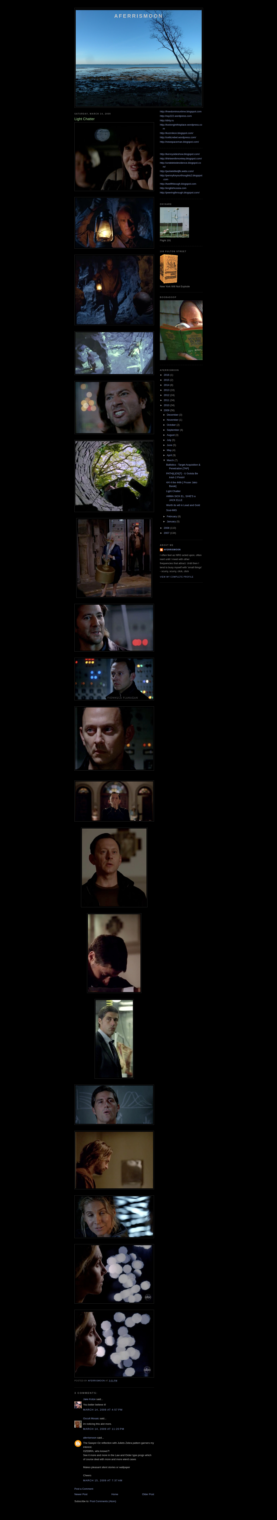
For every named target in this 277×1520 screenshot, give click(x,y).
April (170, 455)
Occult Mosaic (91, 1418)
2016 (167, 374)
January (172, 521)
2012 (167, 395)
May (169, 450)
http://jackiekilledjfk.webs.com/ (177, 171)
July (169, 440)
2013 (167, 390)
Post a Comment (83, 1488)
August (171, 435)
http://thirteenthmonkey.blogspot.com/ (181, 158)
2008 (167, 527)
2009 (167, 410)
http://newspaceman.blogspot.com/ (179, 141)
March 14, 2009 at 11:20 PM (103, 1428)
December (173, 414)
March (171, 460)
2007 (167, 532)
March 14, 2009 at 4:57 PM (103, 1409)
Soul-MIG (171, 510)
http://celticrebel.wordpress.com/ (178, 137)
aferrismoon (90, 1437)
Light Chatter (173, 491)
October (172, 424)
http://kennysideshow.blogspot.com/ (180, 154)
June (170, 445)
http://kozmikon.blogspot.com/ (176, 133)
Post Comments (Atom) (103, 1501)
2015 (167, 379)
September (173, 429)
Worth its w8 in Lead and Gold (183, 505)
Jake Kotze (89, 1399)
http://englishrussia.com (173, 188)
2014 (167, 385)
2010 (167, 405)
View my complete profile (176, 577)
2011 (167, 400)
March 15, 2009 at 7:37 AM (102, 1480)
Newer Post (80, 1494)
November (173, 419)
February (172, 516)
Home (114, 1494)
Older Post (148, 1494)
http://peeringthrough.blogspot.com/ (180, 192)
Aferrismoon (138, 16)
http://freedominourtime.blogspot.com (181, 111)
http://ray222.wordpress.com (176, 116)
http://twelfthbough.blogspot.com (178, 183)
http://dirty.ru (167, 120)
